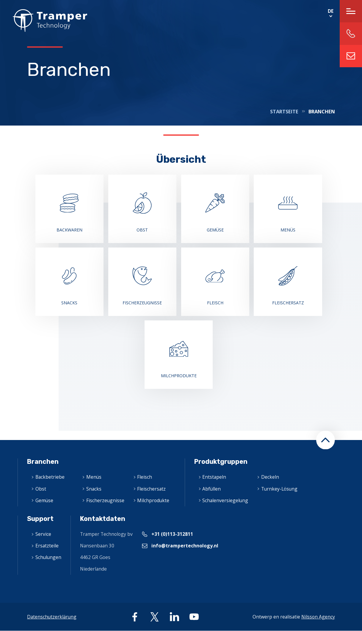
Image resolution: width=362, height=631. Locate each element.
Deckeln (270, 477)
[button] (325, 440)
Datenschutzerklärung (51, 616)
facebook (135, 616)
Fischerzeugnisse (105, 500)
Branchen (43, 461)
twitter (154, 616)
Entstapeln (214, 477)
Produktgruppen (220, 461)
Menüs (93, 477)
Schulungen (48, 557)
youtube (194, 616)
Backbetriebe (50, 477)
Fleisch (144, 477)
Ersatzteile (47, 545)
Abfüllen (211, 489)
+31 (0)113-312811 (172, 534)
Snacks (93, 489)
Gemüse (44, 500)
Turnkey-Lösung (279, 489)
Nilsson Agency (318, 616)
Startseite (284, 111)
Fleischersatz (151, 489)
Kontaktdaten (102, 518)
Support (40, 518)
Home (43, 20)
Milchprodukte (153, 500)
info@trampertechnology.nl (351, 56)
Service (43, 534)
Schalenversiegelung (225, 500)
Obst (40, 489)
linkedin (174, 616)
